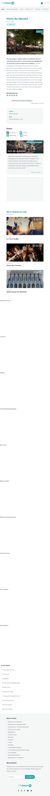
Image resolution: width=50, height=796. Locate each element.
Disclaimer (11, 745)
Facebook (11, 132)
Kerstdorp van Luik (8, 670)
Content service (12, 734)
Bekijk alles (10, 214)
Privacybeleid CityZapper (14, 747)
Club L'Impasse (7, 705)
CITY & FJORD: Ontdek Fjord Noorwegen (19, 750)
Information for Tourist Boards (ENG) (18, 727)
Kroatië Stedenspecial (14, 755)
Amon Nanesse (8, 709)
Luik (2, 9)
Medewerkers (11, 732)
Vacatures (10, 740)
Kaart (39, 31)
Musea (21, 9)
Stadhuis (6, 678)
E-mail (23, 135)
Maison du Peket (8, 691)
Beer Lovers (6, 687)
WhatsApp (11, 135)
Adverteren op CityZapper (15, 722)
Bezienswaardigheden (12, 9)
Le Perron (6, 674)
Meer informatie (35, 172)
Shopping (37, 9)
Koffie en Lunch (29, 9)
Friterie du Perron (8, 700)
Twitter (23, 132)
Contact (10, 742)
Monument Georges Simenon (11, 696)
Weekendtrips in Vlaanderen (15, 757)
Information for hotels (14, 729)
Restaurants (45, 9)
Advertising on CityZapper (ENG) (17, 724)
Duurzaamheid (12, 752)
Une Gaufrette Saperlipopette (11, 683)
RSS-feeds (10, 737)
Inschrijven (30, 777)
